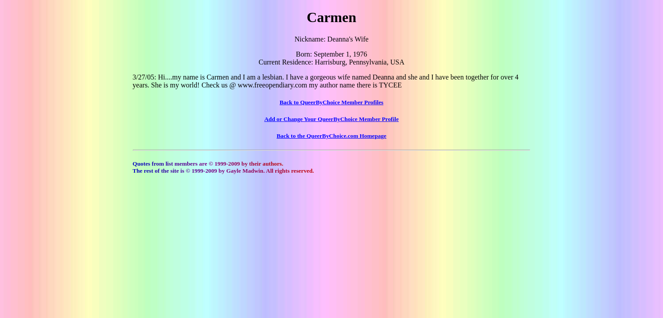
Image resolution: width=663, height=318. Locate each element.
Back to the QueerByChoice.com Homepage (331, 135)
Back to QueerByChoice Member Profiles (332, 102)
